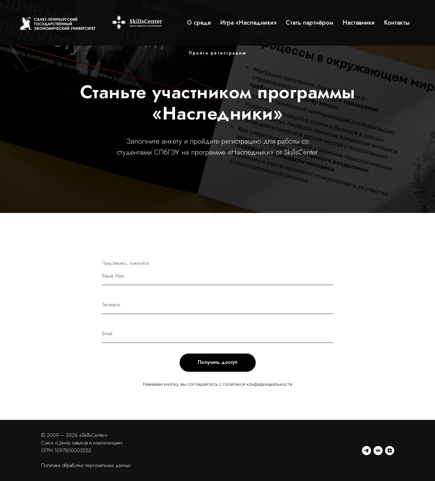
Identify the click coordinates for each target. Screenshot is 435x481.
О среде (199, 22)
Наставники (358, 22)
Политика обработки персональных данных (86, 465)
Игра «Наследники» (248, 22)
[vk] (378, 450)
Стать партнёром (309, 22)
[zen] (389, 450)
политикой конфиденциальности (257, 384)
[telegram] (366, 450)
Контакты (397, 22)
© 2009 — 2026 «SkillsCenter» (74, 435)
